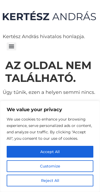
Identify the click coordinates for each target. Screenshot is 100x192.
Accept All (50, 151)
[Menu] (11, 46)
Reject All (50, 180)
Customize (50, 166)
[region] (50, 146)
